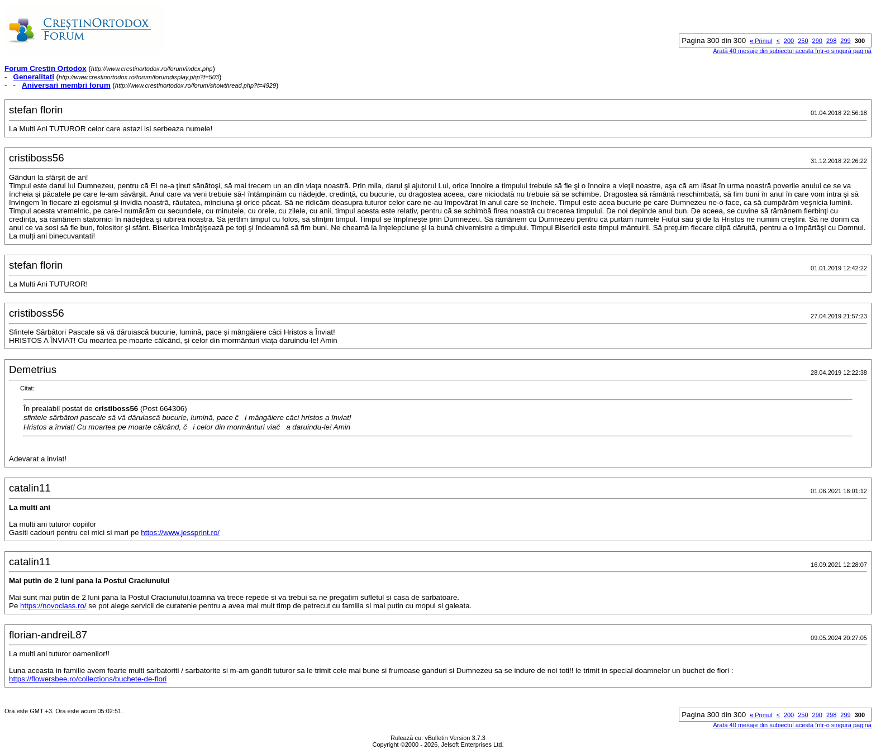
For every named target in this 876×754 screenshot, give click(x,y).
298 (831, 40)
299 (845, 40)
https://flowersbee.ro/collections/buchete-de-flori (87, 679)
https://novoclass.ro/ (53, 606)
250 (803, 40)
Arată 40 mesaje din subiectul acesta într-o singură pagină (792, 50)
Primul (761, 40)
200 (789, 40)
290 (817, 40)
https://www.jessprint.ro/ (180, 532)
